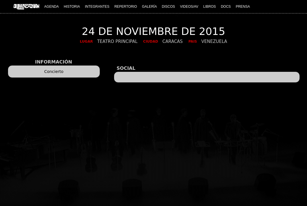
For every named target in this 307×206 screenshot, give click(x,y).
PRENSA (243, 7)
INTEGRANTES (97, 7)
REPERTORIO (125, 7)
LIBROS (209, 7)
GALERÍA (149, 7)
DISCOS (168, 7)
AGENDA (51, 7)
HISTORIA (72, 7)
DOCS (226, 7)
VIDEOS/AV (189, 7)
